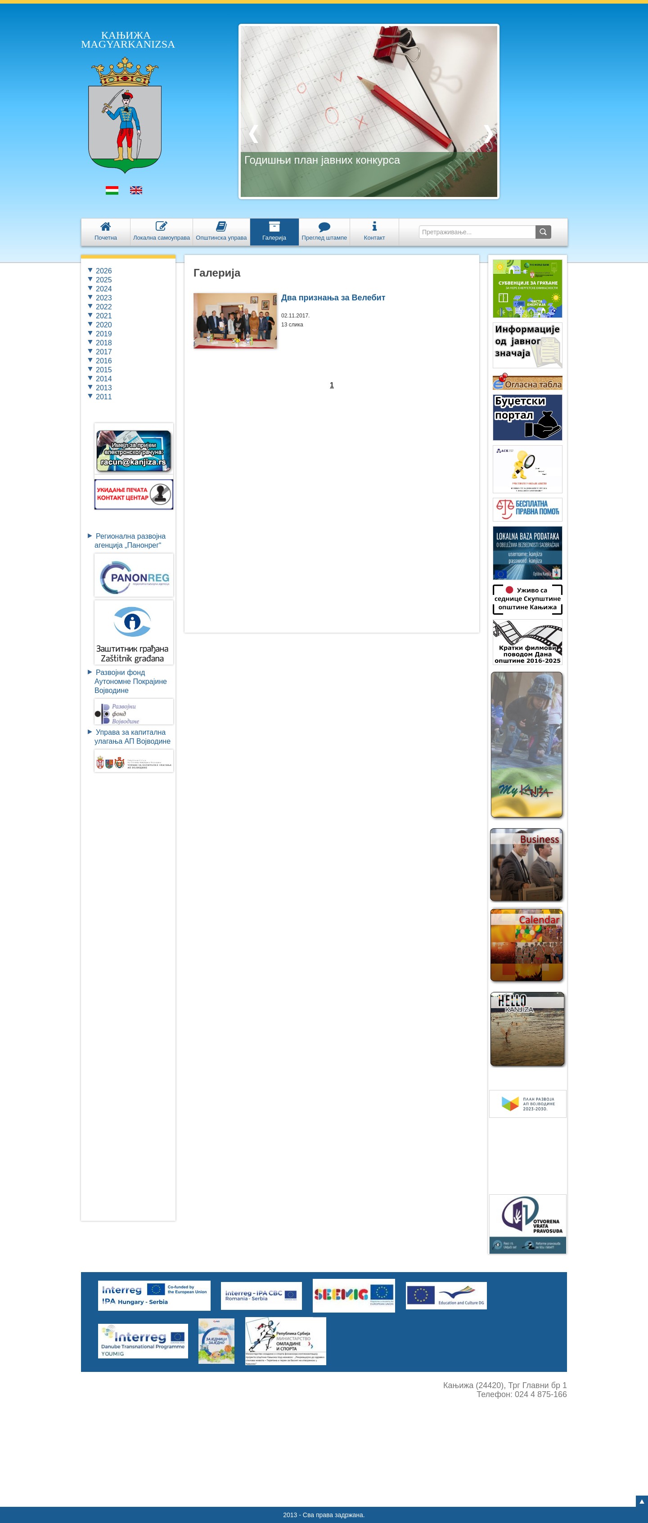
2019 (104, 334)
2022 (104, 307)
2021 (104, 316)
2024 (104, 289)
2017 (104, 352)
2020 (104, 325)
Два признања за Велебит (333, 297)
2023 (104, 298)
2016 (104, 361)
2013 (104, 388)
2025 (104, 280)
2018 (104, 343)
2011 (104, 397)
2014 (104, 379)
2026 (104, 271)
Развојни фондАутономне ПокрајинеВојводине (130, 681)
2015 (104, 370)
